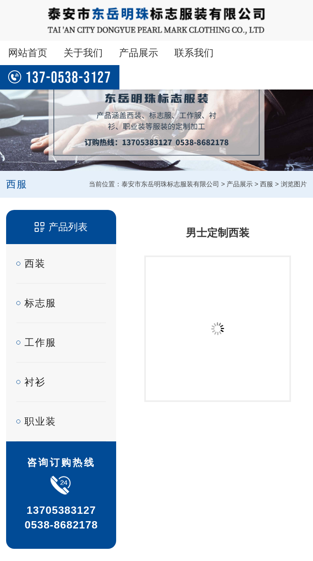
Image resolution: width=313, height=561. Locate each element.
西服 (266, 184)
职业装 (40, 421)
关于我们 (83, 52)
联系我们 (194, 52)
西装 (35, 263)
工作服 (40, 342)
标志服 (40, 302)
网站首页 (27, 52)
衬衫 (35, 381)
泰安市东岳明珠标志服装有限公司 (170, 184)
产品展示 (138, 52)
